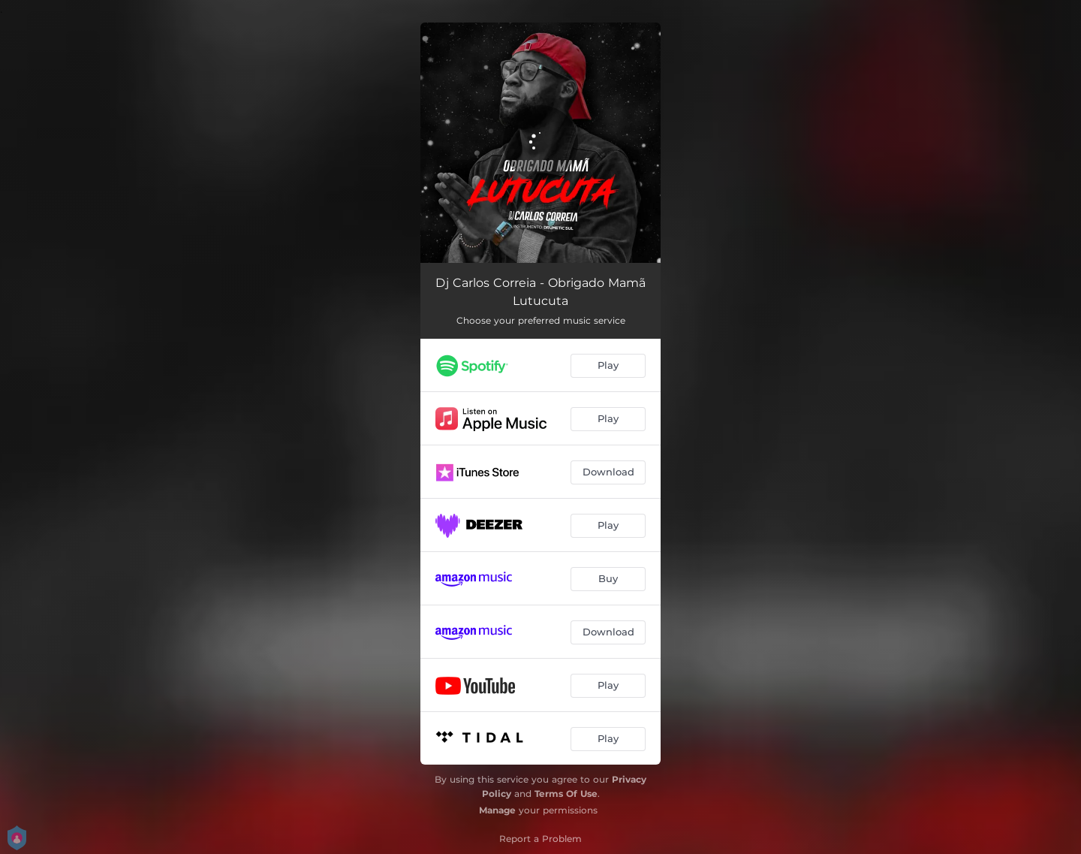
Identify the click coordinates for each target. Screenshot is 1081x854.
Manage (497, 810)
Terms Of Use (566, 793)
